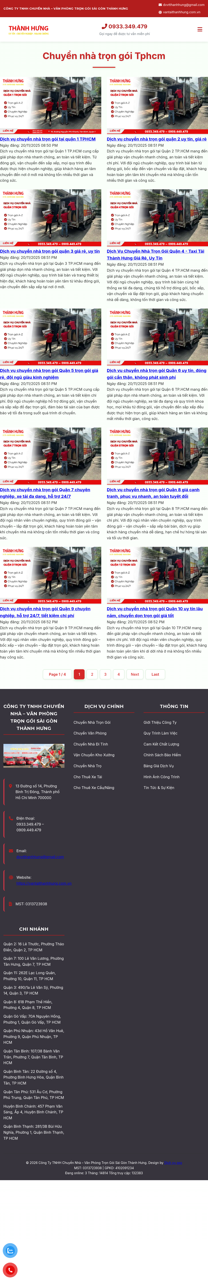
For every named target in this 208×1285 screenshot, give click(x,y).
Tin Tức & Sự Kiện (159, 787)
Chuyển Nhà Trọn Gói (92, 722)
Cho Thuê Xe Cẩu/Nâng (94, 787)
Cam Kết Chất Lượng (161, 744)
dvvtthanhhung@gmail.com (182, 5)
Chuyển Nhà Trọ (87, 766)
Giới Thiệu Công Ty (160, 722)
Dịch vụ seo (173, 1163)
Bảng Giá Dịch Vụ (159, 766)
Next (135, 674)
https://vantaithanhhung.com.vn (44, 883)
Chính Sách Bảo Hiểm (162, 755)
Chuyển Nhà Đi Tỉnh (91, 744)
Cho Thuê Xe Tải (88, 777)
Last (155, 674)
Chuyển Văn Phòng (90, 733)
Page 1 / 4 (57, 674)
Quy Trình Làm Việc (160, 733)
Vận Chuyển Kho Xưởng (94, 755)
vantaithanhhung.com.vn (179, 12)
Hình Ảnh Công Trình (161, 777)
